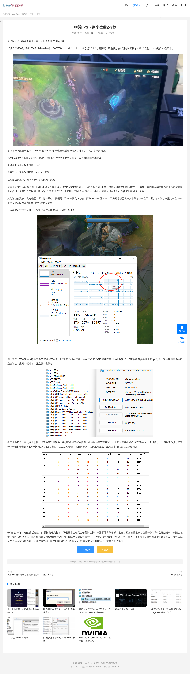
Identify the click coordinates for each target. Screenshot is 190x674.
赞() (110, 33)
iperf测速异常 (176, 574)
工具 (146, 5)
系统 (156, 5)
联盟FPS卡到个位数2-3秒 (95, 27)
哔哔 (165, 5)
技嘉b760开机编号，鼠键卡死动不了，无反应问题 (30, 574)
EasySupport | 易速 (13, 5)
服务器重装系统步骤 (124, 609)
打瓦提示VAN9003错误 (18, 637)
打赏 (104, 549)
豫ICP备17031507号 (109, 663)
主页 (126, 5)
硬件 (174, 5)
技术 (135, 5)
